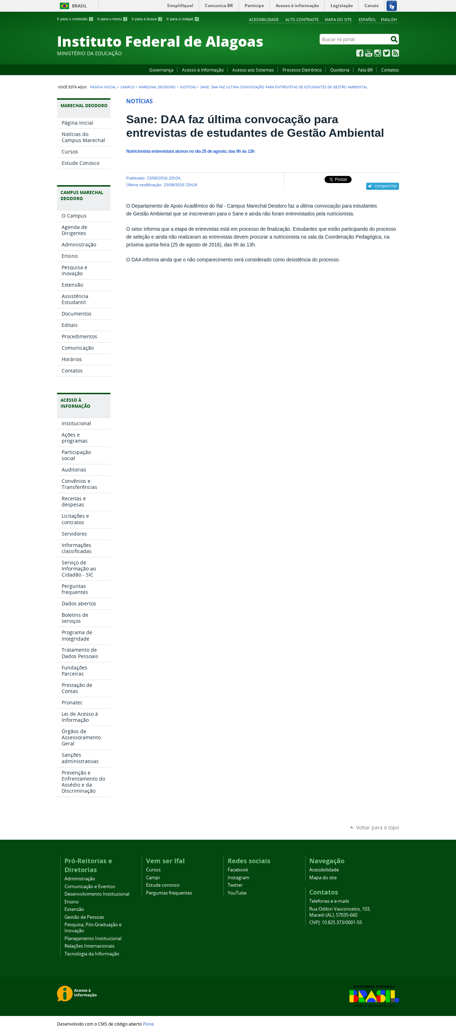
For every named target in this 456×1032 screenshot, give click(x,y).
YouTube (368, 53)
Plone (148, 1024)
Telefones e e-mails (329, 901)
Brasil (79, 6)
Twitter (386, 53)
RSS (395, 53)
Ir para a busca (147, 19)
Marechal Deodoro (157, 86)
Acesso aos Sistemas (253, 70)
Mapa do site (338, 19)
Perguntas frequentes (169, 893)
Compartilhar (386, 185)
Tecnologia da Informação (91, 954)
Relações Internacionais (89, 946)
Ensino (71, 902)
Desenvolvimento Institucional (96, 894)
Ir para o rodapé (183, 19)
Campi (153, 878)
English (389, 19)
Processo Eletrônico (302, 70)
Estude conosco (163, 885)
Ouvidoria (339, 70)
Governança (161, 70)
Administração (79, 879)
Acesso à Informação (203, 70)
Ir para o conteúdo (75, 19)
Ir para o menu (112, 19)
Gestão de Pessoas (84, 917)
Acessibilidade (264, 19)
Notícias (188, 86)
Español (367, 19)
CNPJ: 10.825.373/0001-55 (335, 922)
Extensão (74, 909)
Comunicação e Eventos (89, 887)
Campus (127, 86)
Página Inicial (103, 86)
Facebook (359, 53)
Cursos (153, 870)
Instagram (377, 53)
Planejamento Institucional (92, 938)
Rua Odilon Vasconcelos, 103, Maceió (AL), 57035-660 (339, 912)
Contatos (390, 70)
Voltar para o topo (377, 827)
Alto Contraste (301, 19)
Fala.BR (365, 70)
